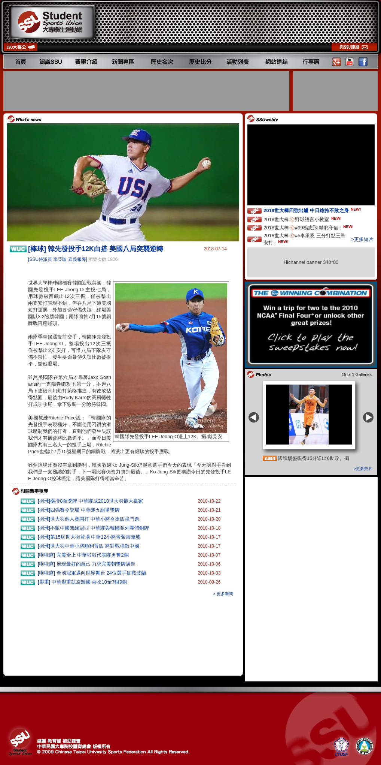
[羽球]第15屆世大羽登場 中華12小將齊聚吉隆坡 (89, 537)
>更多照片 (363, 468)
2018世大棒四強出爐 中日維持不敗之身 (312, 210)
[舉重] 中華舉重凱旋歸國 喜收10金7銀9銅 (82, 582)
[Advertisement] (147, 91)
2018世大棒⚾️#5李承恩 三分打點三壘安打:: (304, 239)
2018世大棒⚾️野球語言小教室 (303, 219)
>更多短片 (362, 239)
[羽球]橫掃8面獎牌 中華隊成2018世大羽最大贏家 (90, 501)
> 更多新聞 (223, 593)
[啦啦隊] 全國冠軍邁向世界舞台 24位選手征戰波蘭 (92, 573)
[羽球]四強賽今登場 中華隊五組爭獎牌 (79, 510)
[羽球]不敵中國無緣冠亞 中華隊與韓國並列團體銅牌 (93, 528)
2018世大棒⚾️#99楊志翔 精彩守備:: (309, 227)
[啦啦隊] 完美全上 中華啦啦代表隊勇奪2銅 (83, 555)
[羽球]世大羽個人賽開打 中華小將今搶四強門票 (88, 519)
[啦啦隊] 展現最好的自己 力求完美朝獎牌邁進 (86, 564)
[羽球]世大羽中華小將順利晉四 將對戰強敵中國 (88, 546)
